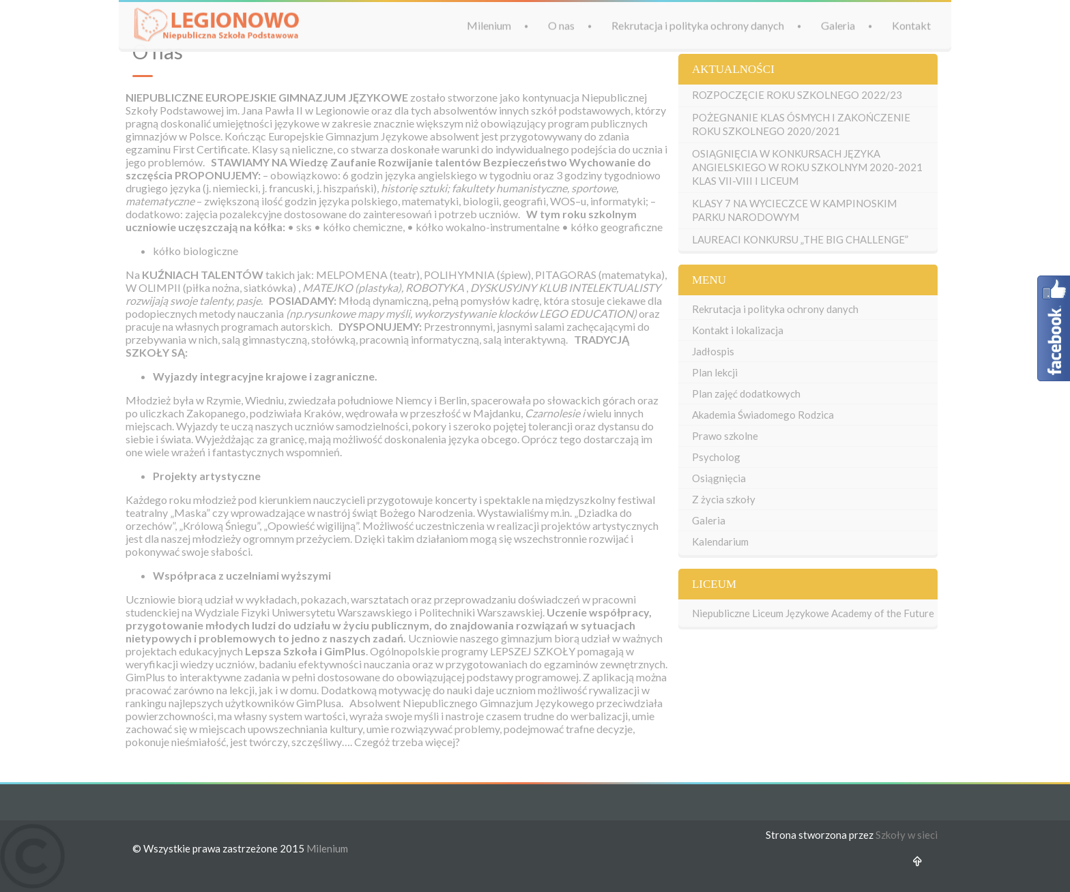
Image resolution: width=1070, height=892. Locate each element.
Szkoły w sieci (907, 835)
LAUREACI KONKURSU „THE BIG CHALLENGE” (800, 239)
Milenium (489, 24)
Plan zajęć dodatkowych (746, 393)
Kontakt (911, 24)
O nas (561, 24)
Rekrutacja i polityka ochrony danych (697, 24)
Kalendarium (720, 541)
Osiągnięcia (719, 478)
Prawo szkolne (725, 436)
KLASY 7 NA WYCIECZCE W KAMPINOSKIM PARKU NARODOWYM (794, 210)
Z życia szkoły (723, 499)
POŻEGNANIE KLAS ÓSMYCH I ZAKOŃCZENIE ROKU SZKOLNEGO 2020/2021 (801, 124)
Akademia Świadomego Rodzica (763, 414)
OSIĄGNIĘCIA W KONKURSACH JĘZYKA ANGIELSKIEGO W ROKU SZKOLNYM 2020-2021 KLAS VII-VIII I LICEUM (807, 167)
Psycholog (716, 457)
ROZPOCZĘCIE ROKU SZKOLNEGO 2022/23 (797, 95)
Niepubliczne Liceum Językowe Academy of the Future (813, 613)
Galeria (838, 24)
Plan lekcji (715, 372)
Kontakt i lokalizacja (737, 330)
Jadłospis (713, 351)
